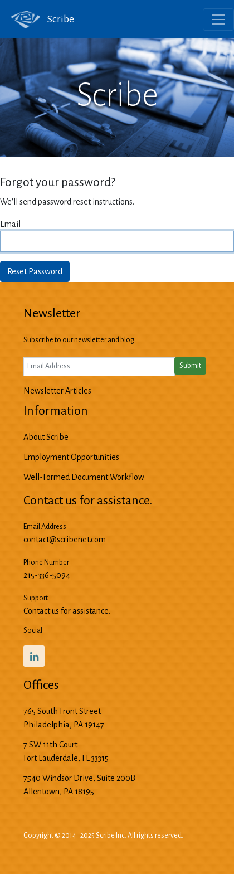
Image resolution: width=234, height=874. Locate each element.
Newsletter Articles (57, 390)
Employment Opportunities (71, 457)
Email (10, 224)
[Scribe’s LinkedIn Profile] (34, 656)
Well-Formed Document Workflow (83, 477)
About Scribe (46, 437)
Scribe (37, 19)
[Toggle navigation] (218, 19)
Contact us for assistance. (66, 610)
